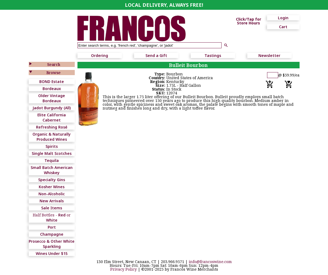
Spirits (52, 146)
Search (53, 64)
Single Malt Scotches (52, 153)
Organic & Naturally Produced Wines (52, 137)
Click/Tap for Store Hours (248, 21)
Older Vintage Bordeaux (51, 98)
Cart (283, 26)
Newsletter (269, 55)
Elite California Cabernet (51, 117)
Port (52, 227)
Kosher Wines (51, 186)
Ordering (99, 55)
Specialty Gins (51, 179)
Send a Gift (156, 55)
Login (283, 17)
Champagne (51, 234)
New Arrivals (52, 200)
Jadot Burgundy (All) (52, 107)
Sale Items (51, 207)
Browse (53, 72)
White (51, 220)
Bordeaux (52, 88)
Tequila (51, 160)
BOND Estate (51, 81)
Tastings (212, 55)
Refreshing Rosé (51, 127)
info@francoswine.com (210, 261)
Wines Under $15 (52, 253)
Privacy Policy (123, 269)
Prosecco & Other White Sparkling (51, 244)
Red (62, 215)
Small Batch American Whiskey (52, 170)
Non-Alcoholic (51, 193)
